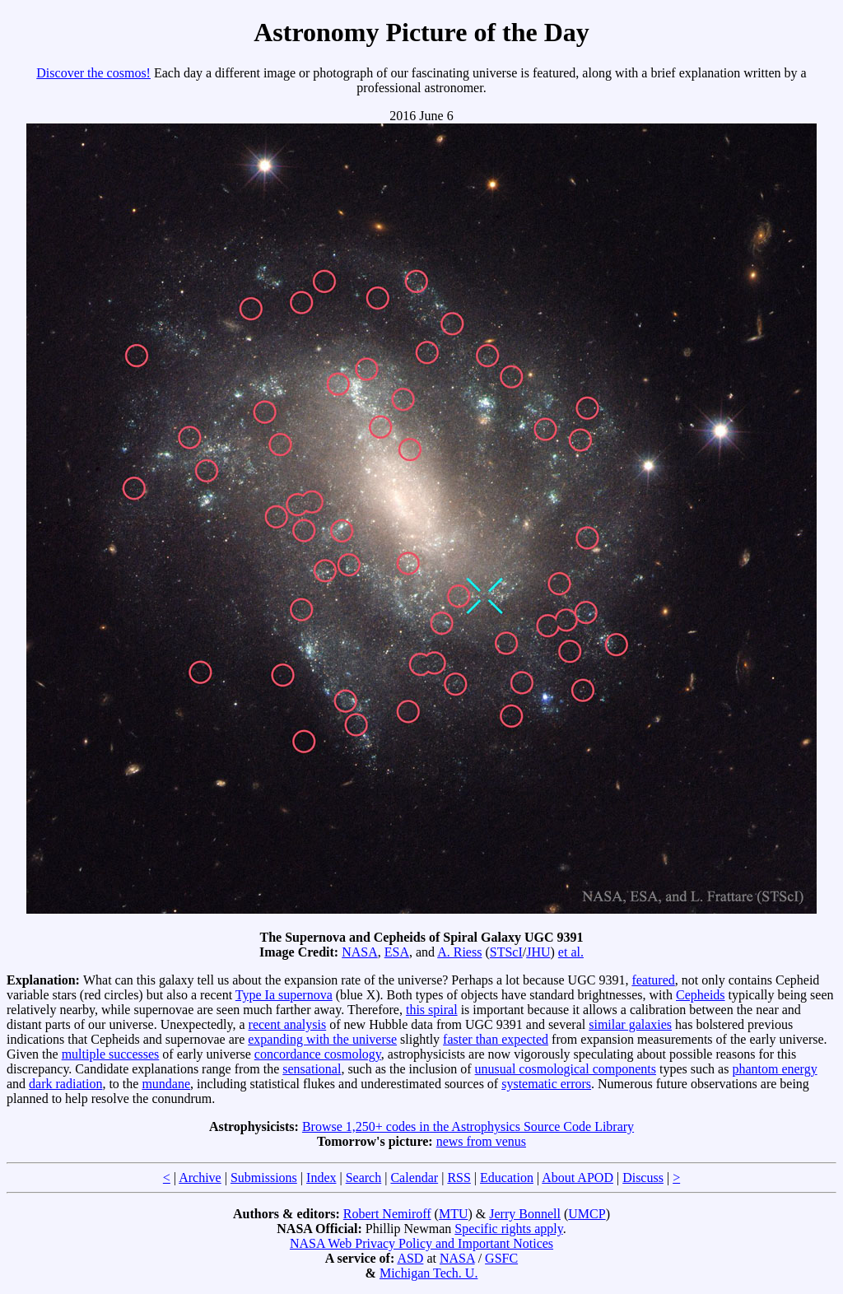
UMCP (586, 1214)
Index (321, 1178)
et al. (571, 952)
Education (506, 1178)
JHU (538, 952)
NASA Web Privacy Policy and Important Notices (421, 1243)
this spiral (432, 1010)
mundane (166, 1084)
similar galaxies (630, 1024)
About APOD (577, 1178)
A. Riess (459, 952)
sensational (311, 1069)
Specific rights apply (508, 1229)
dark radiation (65, 1084)
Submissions (264, 1178)
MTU (453, 1214)
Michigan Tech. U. (428, 1273)
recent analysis (288, 1024)
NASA (360, 952)
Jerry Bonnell (525, 1214)
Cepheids (700, 995)
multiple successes (111, 1054)
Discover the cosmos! (93, 73)
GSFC (501, 1258)
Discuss (643, 1178)
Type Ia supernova (284, 995)
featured (652, 980)
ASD (410, 1258)
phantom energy (774, 1069)
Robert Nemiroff (387, 1214)
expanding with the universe (322, 1039)
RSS (458, 1178)
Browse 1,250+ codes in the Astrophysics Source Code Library (468, 1126)
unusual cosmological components (565, 1069)
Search (364, 1178)
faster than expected (495, 1039)
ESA (396, 952)
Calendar (414, 1178)
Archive (200, 1178)
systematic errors (546, 1084)
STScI (506, 952)
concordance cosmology (317, 1054)
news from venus (481, 1141)
